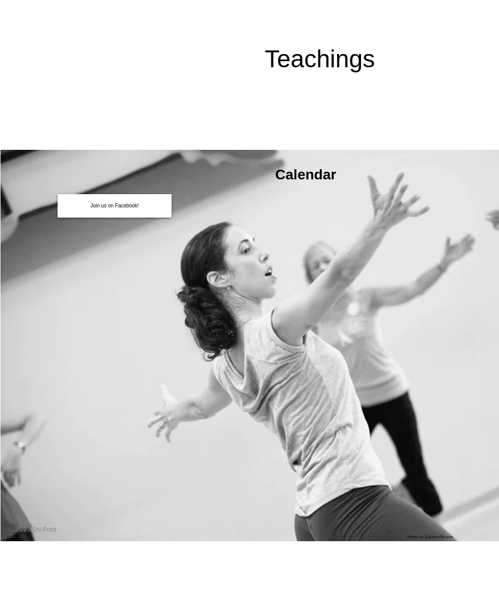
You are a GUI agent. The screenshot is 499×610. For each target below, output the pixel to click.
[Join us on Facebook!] (115, 206)
